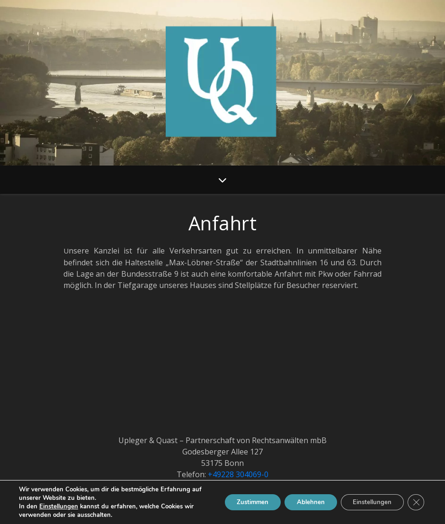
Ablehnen (302, 502)
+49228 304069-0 (238, 474)
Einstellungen (58, 506)
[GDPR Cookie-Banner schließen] (415, 502)
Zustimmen (239, 502)
